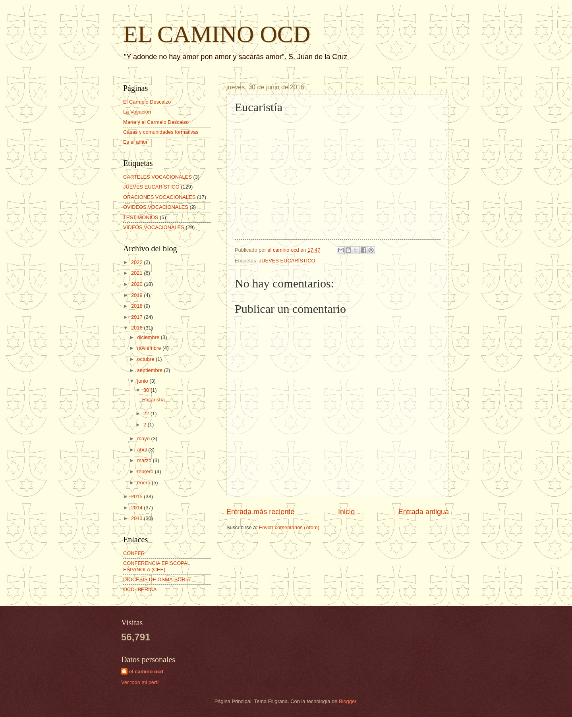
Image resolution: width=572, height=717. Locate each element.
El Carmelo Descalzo (147, 102)
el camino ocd (146, 672)
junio (143, 381)
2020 (137, 284)
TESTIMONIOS (140, 217)
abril (142, 450)
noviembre (149, 348)
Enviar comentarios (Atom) (289, 527)
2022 (137, 262)
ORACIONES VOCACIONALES (159, 197)
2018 (137, 306)
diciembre (148, 337)
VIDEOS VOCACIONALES (153, 227)
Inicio (346, 512)
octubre (146, 359)
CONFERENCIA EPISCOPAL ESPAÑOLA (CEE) (156, 566)
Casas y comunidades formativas (161, 132)
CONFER (134, 553)
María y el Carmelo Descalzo (156, 122)
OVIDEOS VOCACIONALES (155, 207)
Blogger (347, 701)
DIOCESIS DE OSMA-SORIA (156, 579)
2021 (137, 273)
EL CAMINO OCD (216, 34)
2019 (137, 295)
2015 (137, 496)
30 (147, 390)
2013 (137, 518)
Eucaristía (153, 400)
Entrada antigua (423, 512)
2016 (137, 328)
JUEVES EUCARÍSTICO (287, 261)
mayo (144, 438)
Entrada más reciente (260, 512)
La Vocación (137, 112)
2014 (137, 508)
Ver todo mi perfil (140, 682)
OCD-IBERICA (140, 589)
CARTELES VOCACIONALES (157, 177)
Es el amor (135, 142)
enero (144, 483)
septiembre (150, 370)
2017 (137, 317)
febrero (146, 471)
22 (147, 413)
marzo (145, 460)
